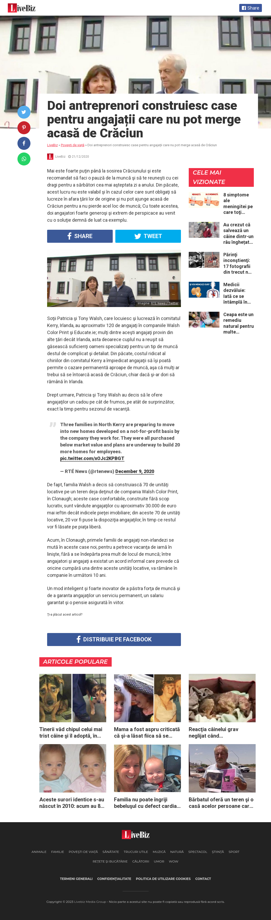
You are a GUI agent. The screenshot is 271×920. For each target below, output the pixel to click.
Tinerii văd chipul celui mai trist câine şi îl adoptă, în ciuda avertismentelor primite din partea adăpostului (70, 732)
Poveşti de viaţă (83, 852)
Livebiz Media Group (90, 902)
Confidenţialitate (114, 879)
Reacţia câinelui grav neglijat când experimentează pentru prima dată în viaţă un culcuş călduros (216, 732)
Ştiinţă (218, 852)
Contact (203, 879)
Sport (234, 852)
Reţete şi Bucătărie (110, 861)
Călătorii (140, 861)
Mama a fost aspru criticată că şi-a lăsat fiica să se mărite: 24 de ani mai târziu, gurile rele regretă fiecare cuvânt (147, 732)
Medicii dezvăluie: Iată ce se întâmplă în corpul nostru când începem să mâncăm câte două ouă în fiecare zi (238, 293)
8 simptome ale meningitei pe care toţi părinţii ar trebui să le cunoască (238, 203)
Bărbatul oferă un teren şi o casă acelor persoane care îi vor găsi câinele (221, 802)
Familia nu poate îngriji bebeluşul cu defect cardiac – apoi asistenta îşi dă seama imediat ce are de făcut (147, 802)
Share (79, 236)
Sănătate (111, 852)
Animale (38, 852)
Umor (159, 861)
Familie (57, 852)
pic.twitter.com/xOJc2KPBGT (92, 458)
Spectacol (197, 852)
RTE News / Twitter (164, 303)
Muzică (159, 852)
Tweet (148, 236)
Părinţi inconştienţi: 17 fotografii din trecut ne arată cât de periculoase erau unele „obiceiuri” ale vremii (238, 263)
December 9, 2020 (134, 471)
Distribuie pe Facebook (114, 639)
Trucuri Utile (136, 852)
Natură (177, 852)
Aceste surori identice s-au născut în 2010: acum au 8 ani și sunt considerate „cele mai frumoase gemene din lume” (72, 802)
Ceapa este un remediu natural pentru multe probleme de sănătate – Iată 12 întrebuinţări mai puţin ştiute (238, 323)
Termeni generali (76, 879)
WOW (173, 861)
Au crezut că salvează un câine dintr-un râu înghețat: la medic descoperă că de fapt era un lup (238, 233)
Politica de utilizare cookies (163, 879)
